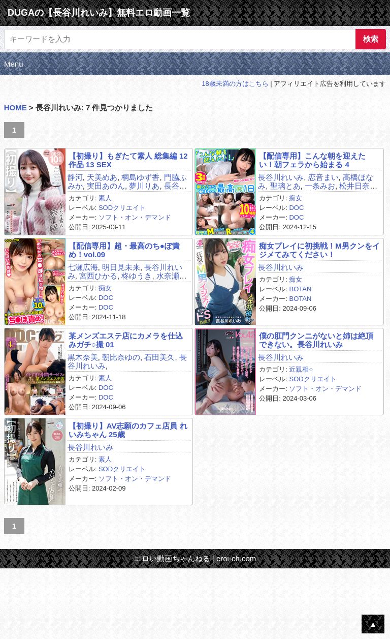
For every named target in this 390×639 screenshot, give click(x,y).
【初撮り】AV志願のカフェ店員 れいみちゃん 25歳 (128, 430)
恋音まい (323, 177)
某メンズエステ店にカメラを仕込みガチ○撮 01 (126, 340)
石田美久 (159, 357)
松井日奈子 (358, 185)
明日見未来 (121, 267)
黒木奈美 (83, 357)
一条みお (320, 185)
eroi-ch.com (236, 558)
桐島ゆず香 (140, 177)
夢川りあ (144, 185)
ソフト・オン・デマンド (135, 217)
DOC (296, 207)
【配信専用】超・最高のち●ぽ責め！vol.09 (124, 250)
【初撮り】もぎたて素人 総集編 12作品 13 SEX (128, 160)
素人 (105, 198)
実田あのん (106, 185)
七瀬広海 (83, 267)
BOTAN (300, 289)
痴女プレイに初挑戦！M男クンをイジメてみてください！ (319, 250)
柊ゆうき (136, 275)
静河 (75, 177)
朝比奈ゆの (121, 357)
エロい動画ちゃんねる (172, 558)
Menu (13, 63)
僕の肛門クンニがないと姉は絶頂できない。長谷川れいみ (316, 340)
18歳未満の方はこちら (235, 83)
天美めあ (102, 177)
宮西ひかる (98, 275)
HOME (15, 107)
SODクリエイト (122, 207)
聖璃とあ (285, 185)
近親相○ (301, 369)
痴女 (295, 198)
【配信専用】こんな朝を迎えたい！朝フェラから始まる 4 (312, 160)
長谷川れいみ (281, 177)
